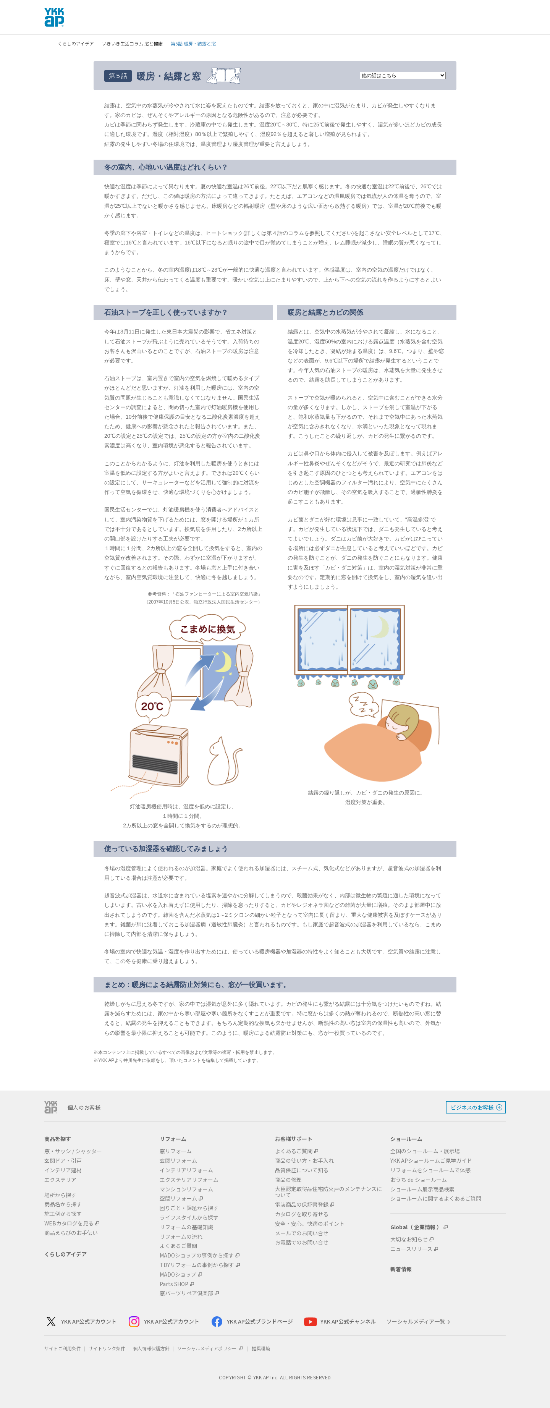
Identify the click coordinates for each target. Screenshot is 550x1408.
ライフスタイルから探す (189, 1217)
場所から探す (60, 1195)
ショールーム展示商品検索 (422, 1189)
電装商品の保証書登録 (301, 1204)
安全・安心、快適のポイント (310, 1223)
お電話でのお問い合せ (301, 1242)
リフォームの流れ (181, 1236)
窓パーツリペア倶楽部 (186, 1293)
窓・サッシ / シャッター (73, 1151)
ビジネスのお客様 (472, 1107)
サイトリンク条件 (107, 1348)
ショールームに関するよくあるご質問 (435, 1198)
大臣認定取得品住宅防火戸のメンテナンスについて (328, 1192)
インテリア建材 (63, 1170)
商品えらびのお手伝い (71, 1233)
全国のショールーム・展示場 (425, 1151)
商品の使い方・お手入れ (304, 1160)
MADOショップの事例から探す (197, 1255)
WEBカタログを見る (69, 1223)
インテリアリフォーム (186, 1170)
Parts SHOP (174, 1284)
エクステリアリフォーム (189, 1180)
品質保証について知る (301, 1170)
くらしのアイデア (76, 43)
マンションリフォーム (186, 1189)
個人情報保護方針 (151, 1348)
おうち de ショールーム (418, 1180)
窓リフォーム (176, 1151)
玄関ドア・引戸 (63, 1160)
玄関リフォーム (178, 1160)
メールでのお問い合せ (301, 1233)
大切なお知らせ (409, 1239)
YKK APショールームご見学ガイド (431, 1160)
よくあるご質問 (178, 1246)
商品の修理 (288, 1180)
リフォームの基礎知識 (186, 1227)
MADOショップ (178, 1274)
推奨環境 (261, 1348)
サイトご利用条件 (62, 1348)
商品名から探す (63, 1204)
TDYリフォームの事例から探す (197, 1265)
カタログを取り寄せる (301, 1214)
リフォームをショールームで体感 (430, 1170)
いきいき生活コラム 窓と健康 (132, 43)
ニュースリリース (411, 1249)
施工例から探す (63, 1214)
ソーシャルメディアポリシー (210, 1348)
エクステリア (60, 1180)
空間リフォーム (178, 1198)
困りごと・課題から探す (189, 1208)
